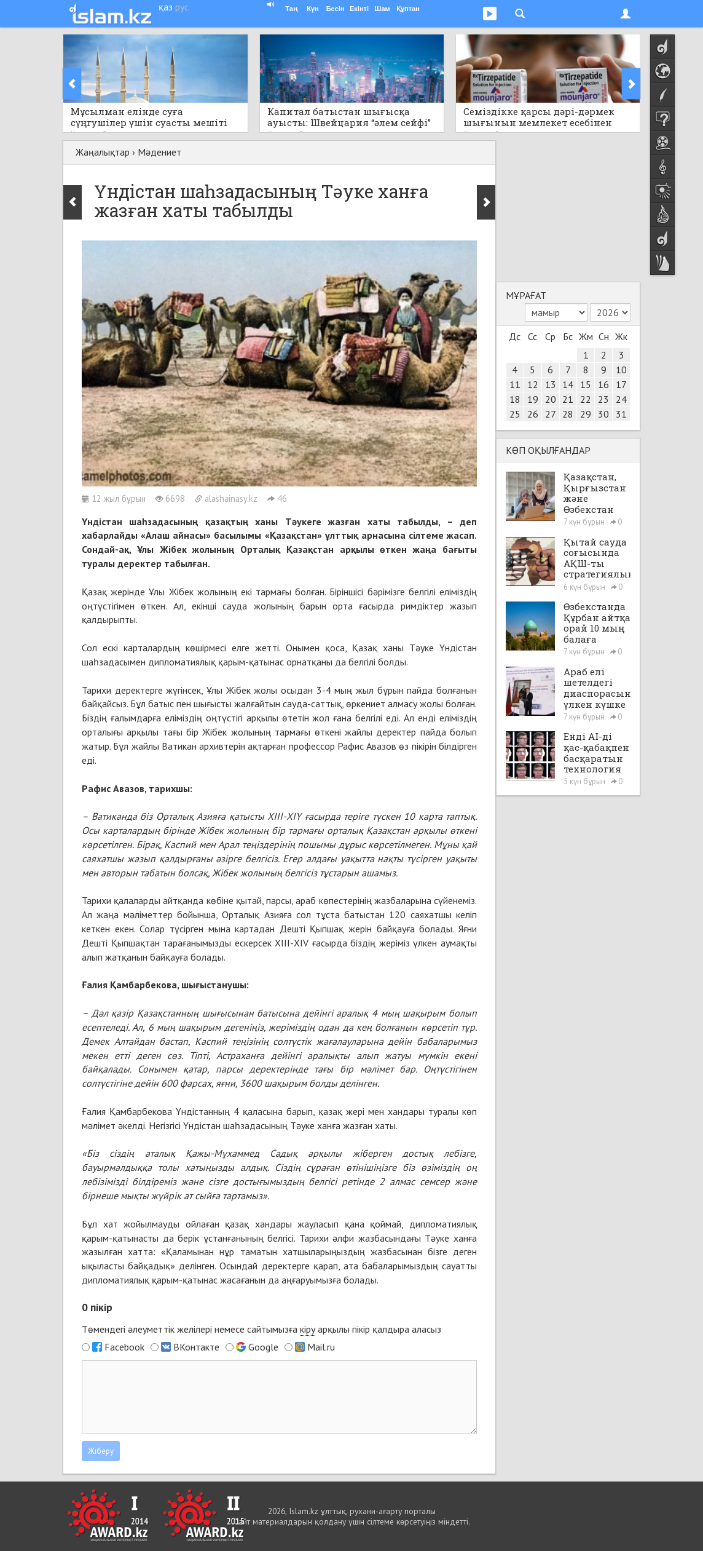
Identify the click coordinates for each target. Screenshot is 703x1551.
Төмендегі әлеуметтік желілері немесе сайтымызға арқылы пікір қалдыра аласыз (261, 1329)
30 (603, 414)
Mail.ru (321, 1347)
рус (182, 7)
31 (621, 414)
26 (532, 414)
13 (550, 384)
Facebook (124, 1347)
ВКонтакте (196, 1347)
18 (514, 399)
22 (585, 399)
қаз (166, 7)
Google (263, 1347)
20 (550, 399)
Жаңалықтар (103, 152)
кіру (307, 1329)
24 (621, 399)
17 (621, 384)
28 (567, 414)
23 (603, 399)
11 (514, 384)
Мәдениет (159, 152)
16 (603, 384)
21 (567, 399)
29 (585, 414)
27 (550, 414)
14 (567, 384)
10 (621, 369)
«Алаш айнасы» (176, 535)
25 (514, 414)
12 (532, 384)
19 (532, 399)
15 (585, 384)
